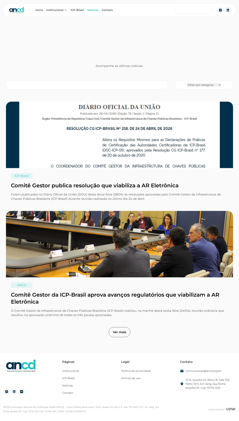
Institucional (56, 10)
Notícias (92, 10)
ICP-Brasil (77, 10)
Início (39, 10)
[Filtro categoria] (204, 85)
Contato (107, 10)
